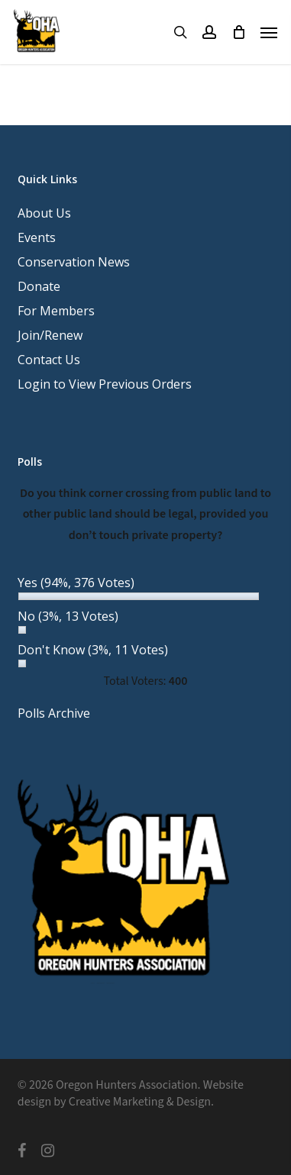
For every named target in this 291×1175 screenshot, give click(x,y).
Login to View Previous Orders (105, 384)
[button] (268, 32)
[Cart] (238, 32)
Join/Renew (50, 335)
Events (37, 237)
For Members (56, 310)
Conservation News (74, 261)
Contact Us (49, 359)
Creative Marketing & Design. (141, 1101)
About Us (44, 213)
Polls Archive (54, 713)
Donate (39, 286)
